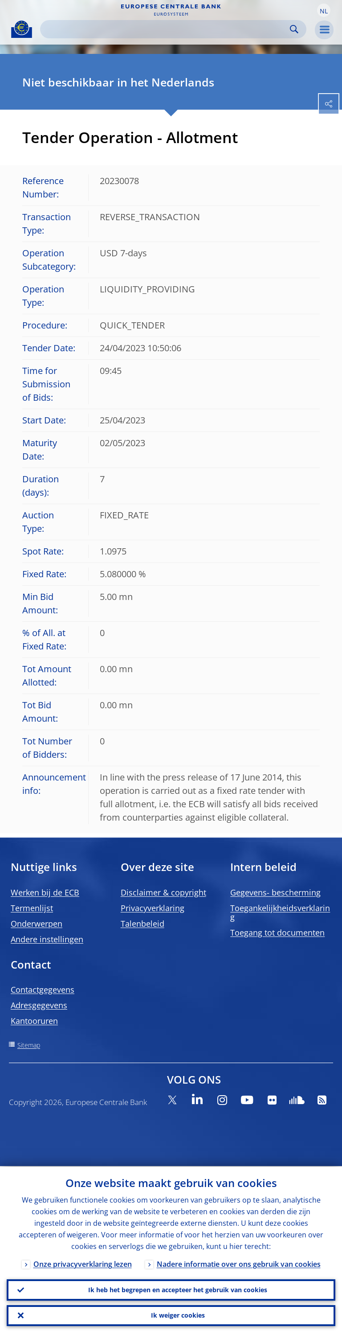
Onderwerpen (36, 923)
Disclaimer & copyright (163, 892)
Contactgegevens (42, 989)
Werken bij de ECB (45, 892)
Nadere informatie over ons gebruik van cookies (239, 1263)
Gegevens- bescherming (275, 892)
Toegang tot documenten (277, 932)
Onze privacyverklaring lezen (82, 1263)
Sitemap (28, 1045)
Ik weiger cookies (178, 1315)
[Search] (166, 29)
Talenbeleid (142, 923)
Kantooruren (34, 1020)
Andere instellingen (47, 939)
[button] (323, 10)
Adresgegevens (39, 1005)
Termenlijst (32, 908)
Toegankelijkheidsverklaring (280, 912)
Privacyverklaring (152, 908)
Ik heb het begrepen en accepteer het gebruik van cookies (177, 1289)
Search (294, 29)
